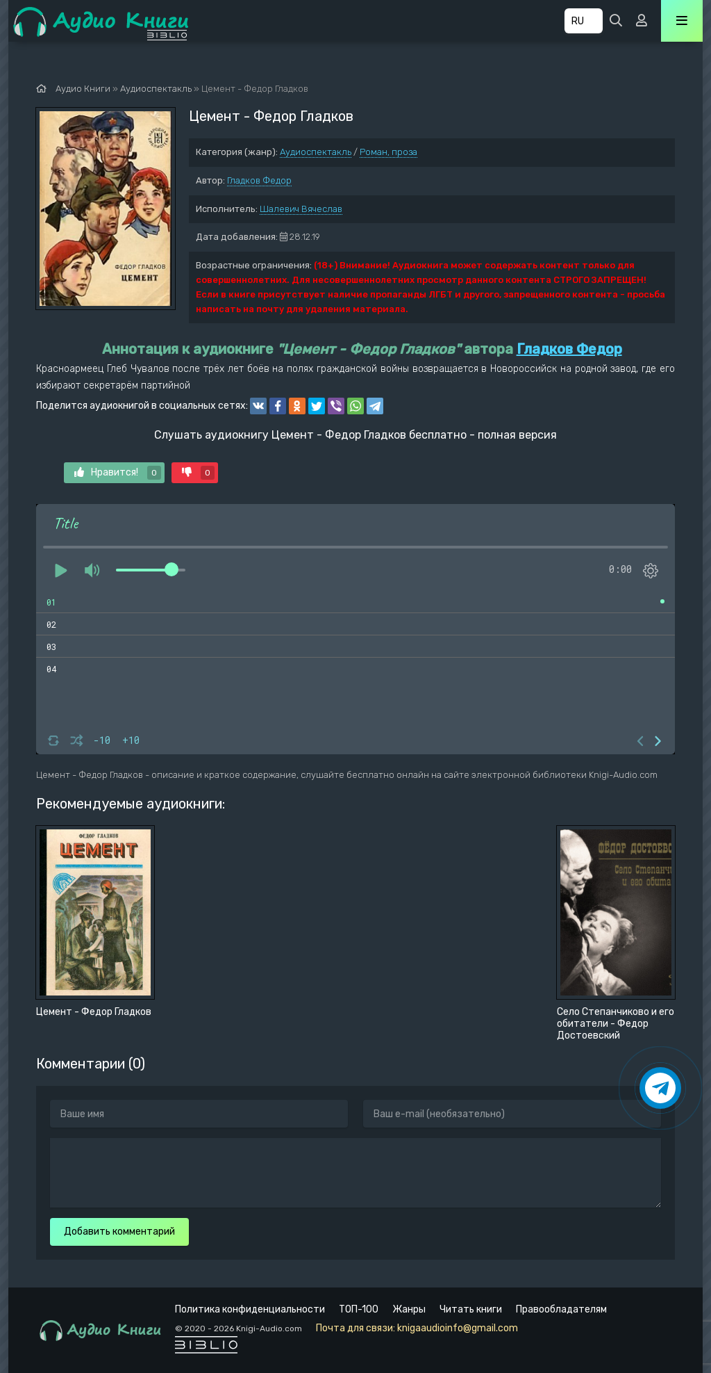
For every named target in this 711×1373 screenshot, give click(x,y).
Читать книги (471, 1309)
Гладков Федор (259, 180)
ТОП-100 (358, 1309)
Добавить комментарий (119, 1231)
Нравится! (117, 473)
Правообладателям (561, 1309)
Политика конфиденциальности (250, 1309)
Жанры (409, 1309)
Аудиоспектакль (315, 152)
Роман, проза (388, 152)
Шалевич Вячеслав (301, 209)
